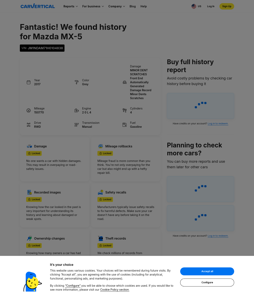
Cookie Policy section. (114, 289)
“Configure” (73, 285)
